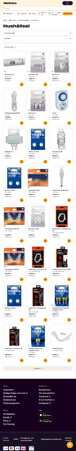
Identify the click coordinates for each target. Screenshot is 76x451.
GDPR (16, 439)
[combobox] (39, 8)
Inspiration (8, 389)
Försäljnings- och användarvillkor (27, 439)
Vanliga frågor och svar (15, 393)
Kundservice (45, 389)
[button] (38, 33)
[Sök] (5, 8)
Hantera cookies (68, 439)
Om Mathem (9, 414)
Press (7, 420)
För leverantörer (47, 393)
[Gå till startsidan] (10, 3)
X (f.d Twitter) (47, 400)
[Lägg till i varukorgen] (22, 84)
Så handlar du (9, 396)
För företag (8, 424)
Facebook (45, 396)
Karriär (7, 417)
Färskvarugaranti (11, 403)
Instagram (45, 403)
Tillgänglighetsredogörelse (51, 439)
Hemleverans (9, 400)
